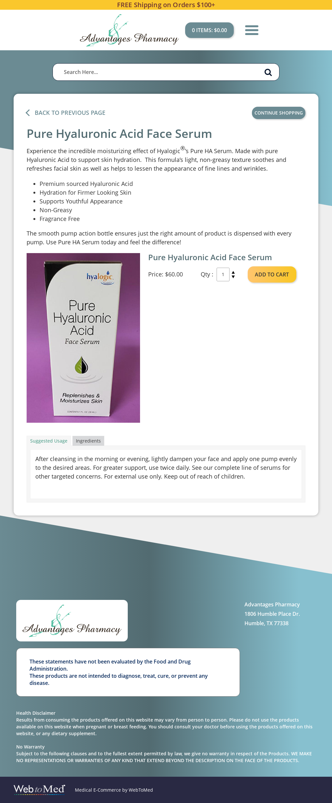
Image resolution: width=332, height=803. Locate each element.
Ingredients (88, 441)
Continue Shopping (279, 113)
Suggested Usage (48, 441)
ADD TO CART (272, 274)
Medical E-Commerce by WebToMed (114, 790)
